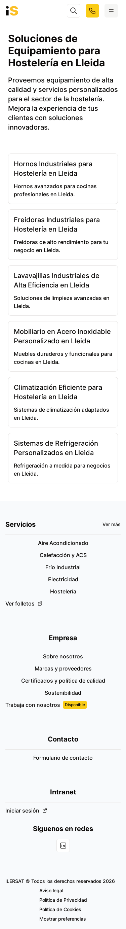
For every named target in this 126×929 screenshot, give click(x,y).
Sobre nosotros (63, 656)
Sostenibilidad (63, 692)
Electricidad (63, 579)
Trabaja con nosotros (46, 705)
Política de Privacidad (63, 900)
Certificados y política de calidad (63, 680)
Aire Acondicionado (63, 543)
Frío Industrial (63, 567)
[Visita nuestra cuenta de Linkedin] (63, 845)
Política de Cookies (60, 909)
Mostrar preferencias (62, 919)
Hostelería (63, 591)
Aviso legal (51, 890)
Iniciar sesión (26, 810)
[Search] (73, 11)
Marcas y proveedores (63, 668)
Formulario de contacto (63, 757)
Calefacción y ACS (63, 555)
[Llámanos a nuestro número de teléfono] (92, 11)
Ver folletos (24, 603)
